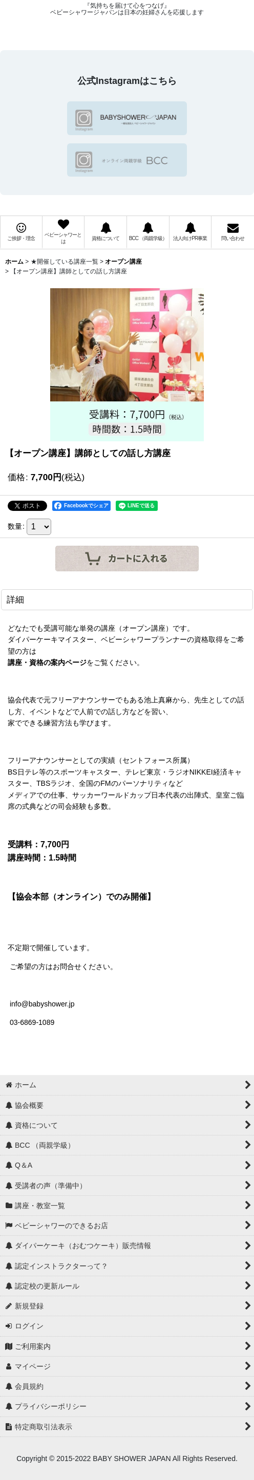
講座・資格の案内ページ (47, 662)
